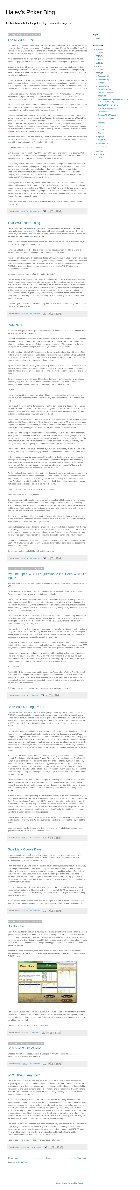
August (101, 123)
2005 (98, 158)
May (100, 133)
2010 (98, 66)
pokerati (32, 228)
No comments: (35, 211)
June (100, 130)
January (101, 147)
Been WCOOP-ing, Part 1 (26, 707)
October (101, 83)
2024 (98, 49)
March (101, 140)
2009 (98, 70)
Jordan (14, 1089)
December (102, 76)
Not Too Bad (16, 926)
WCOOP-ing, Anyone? (24, 1075)
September (102, 86)
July (100, 126)
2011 (98, 63)
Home (48, 1158)
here (9, 142)
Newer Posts (13, 1158)
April (100, 137)
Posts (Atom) (23, 1162)
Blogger (80, 1183)
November (102, 80)
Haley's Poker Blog (30, 12)
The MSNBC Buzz (21, 40)
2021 (98, 53)
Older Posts (81, 1158)
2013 (98, 56)
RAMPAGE (15, 325)
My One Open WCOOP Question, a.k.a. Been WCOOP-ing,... (113, 100)
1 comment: (34, 695)
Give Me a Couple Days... (26, 849)
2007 (98, 151)
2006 (98, 154)
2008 (98, 73)
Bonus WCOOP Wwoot (24, 1048)
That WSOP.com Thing (24, 223)
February (102, 143)
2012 (98, 60)
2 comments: (35, 1032)
